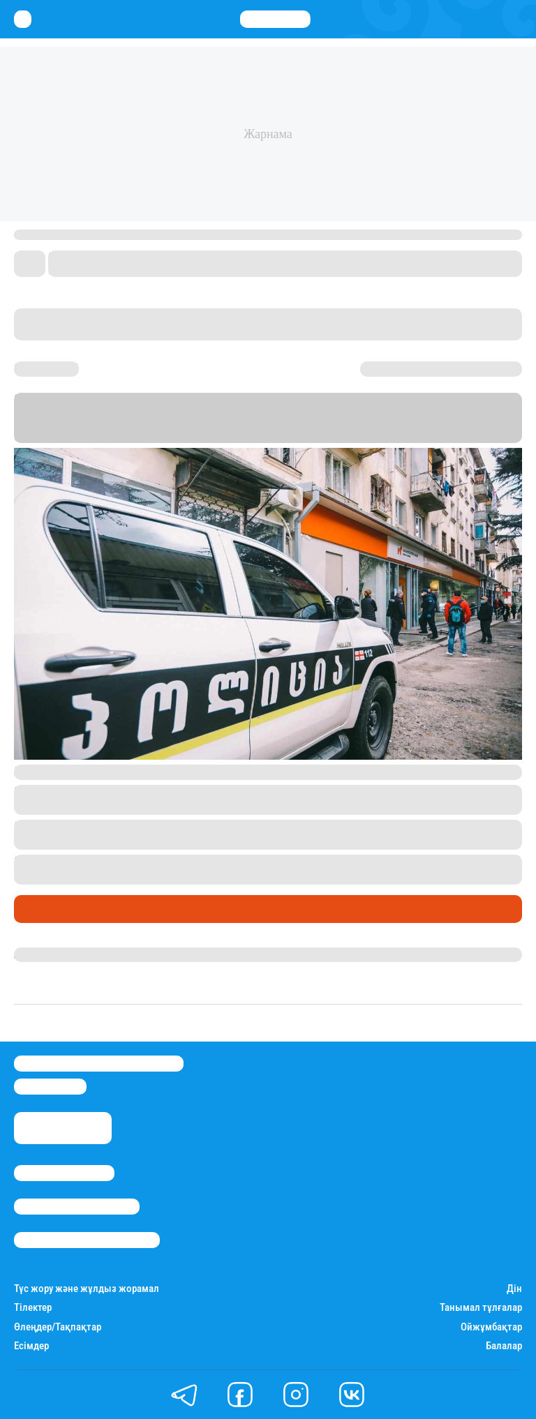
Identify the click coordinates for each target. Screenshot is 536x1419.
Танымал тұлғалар (481, 1308)
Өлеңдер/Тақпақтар (57, 1327)
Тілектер (33, 1308)
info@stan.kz (50, 1087)
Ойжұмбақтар (491, 1327)
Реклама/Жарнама (77, 1207)
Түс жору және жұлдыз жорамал (86, 1289)
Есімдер (31, 1346)
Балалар (504, 1346)
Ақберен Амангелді (64, 954)
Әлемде (38, 909)
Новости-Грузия (55, 436)
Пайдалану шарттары (87, 1240)
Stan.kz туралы (64, 1173)
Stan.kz (404, 423)
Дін (514, 1289)
